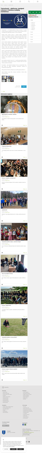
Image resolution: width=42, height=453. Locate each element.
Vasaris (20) (33, 28)
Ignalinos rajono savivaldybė (11, 432)
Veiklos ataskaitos (5, 412)
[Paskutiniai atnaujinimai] (20, 1)
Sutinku (20, 449)
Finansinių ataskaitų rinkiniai (7, 407)
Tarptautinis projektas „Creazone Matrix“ (9, 337)
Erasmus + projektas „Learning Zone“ (9, 178)
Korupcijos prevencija (26, 414)
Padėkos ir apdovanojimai (6, 396)
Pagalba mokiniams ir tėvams (27, 394)
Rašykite (4, 425)
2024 (32, 34)
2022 (32, 39)
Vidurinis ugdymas (25, 392)
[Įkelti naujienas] (11, 1)
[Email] (25, 424)
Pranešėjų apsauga (26, 412)
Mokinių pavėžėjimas (26, 395)
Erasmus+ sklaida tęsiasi (6, 305)
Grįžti (4, 91)
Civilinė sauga (25, 415)
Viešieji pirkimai (5, 411)
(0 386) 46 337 (27, 431)
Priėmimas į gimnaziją (6, 393)
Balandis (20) (33, 25)
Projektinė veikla (7, 148)
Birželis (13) (33, 22)
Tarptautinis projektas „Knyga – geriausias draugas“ (11, 241)
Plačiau (24, 125)
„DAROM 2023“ (4, 209)
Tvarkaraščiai (5, 387)
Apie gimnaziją (5, 392)
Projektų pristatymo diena (6, 146)
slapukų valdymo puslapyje (10, 446)
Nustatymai (6, 449)
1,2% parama (25, 413)
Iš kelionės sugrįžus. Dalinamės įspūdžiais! (9, 369)
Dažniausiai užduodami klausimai (28, 411)
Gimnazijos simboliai (6, 401)
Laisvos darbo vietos (26, 407)
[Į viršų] (29, 441)
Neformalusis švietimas (26, 393)
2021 (32, 41)
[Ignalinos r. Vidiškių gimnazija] (3, 1)
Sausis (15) (33, 29)
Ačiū (24, 86)
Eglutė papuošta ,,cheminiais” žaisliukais (9, 114)
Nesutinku (13, 449)
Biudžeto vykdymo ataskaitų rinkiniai (8, 406)
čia (24, 69)
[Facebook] (23, 424)
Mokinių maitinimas (26, 396)
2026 (32, 20)
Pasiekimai (4, 395)
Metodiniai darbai (5, 402)
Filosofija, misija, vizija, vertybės (7, 394)
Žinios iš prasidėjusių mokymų (7, 273)
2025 (32, 32)
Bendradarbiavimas (5, 400)
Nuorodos (24, 406)
